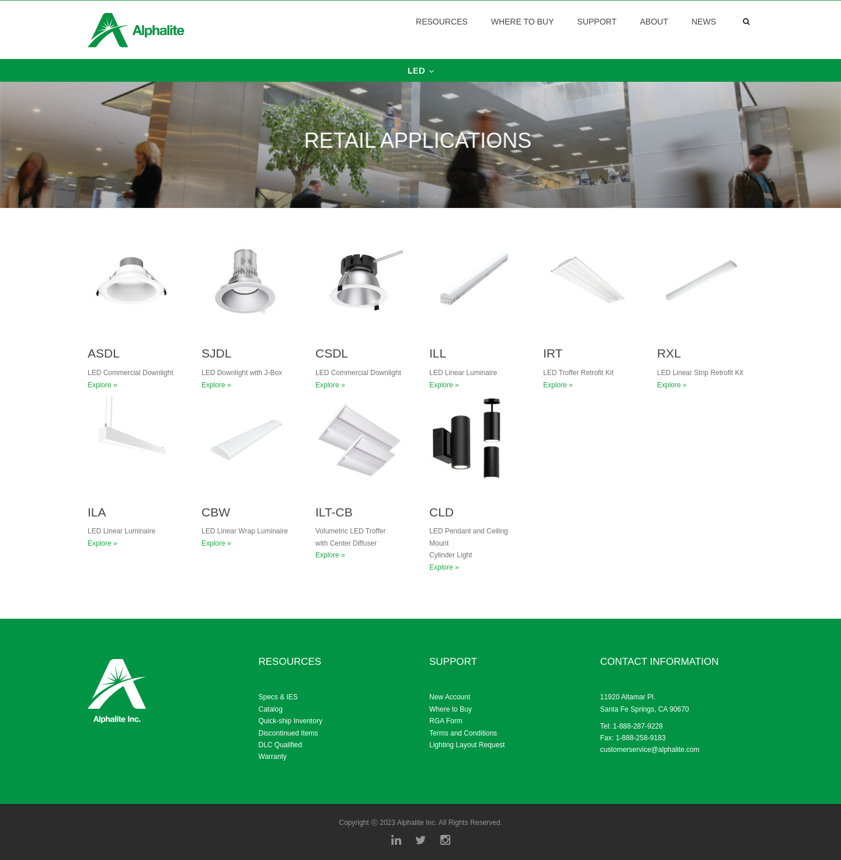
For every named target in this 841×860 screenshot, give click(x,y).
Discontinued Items (288, 733)
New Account (449, 697)
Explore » (102, 385)
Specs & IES (278, 697)
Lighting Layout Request (467, 745)
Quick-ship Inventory (290, 721)
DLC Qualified (281, 745)
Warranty (273, 756)
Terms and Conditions (463, 733)
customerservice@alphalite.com (650, 749)
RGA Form (446, 721)
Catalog (271, 709)
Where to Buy (450, 709)
